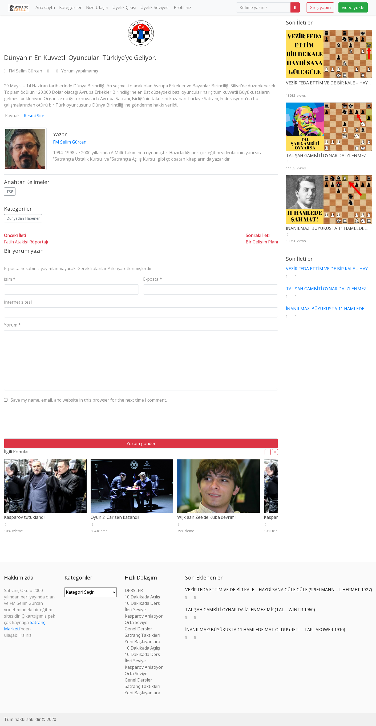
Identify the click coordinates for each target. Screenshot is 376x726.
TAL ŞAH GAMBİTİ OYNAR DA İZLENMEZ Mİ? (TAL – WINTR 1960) (250, 610)
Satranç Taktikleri (142, 635)
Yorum (12, 325)
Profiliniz (182, 7)
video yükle (353, 7)
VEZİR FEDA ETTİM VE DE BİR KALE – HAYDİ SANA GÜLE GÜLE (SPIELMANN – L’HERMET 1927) (278, 590)
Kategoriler (70, 7)
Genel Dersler (138, 629)
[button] (268, 452)
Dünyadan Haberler (23, 218)
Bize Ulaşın (97, 7)
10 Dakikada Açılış (142, 597)
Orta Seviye (136, 622)
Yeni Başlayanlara (142, 642)
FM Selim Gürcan (23, 71)
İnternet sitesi (18, 302)
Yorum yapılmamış (77, 71)
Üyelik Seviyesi (154, 7)
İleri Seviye (135, 610)
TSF (9, 191)
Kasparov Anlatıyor (144, 616)
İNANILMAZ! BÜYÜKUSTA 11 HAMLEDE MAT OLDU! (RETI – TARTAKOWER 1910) (265, 630)
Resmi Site (34, 116)
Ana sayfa (45, 7)
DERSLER (134, 590)
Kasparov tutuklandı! (24, 517)
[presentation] (44, 422)
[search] (263, 7)
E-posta (152, 279)
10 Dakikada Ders (142, 603)
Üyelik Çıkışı (124, 7)
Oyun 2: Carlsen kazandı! (115, 517)
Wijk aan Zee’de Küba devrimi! (206, 517)
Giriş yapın (320, 7)
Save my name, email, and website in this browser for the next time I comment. (89, 400)
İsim (9, 279)
